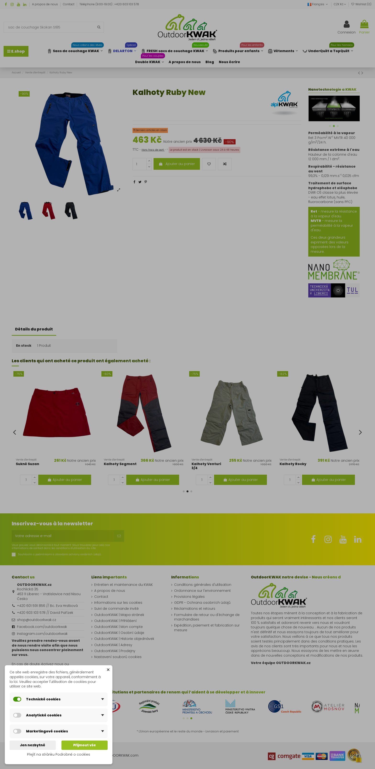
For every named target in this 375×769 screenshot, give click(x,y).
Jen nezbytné (32, 745)
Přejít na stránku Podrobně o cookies (58, 754)
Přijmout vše (84, 745)
